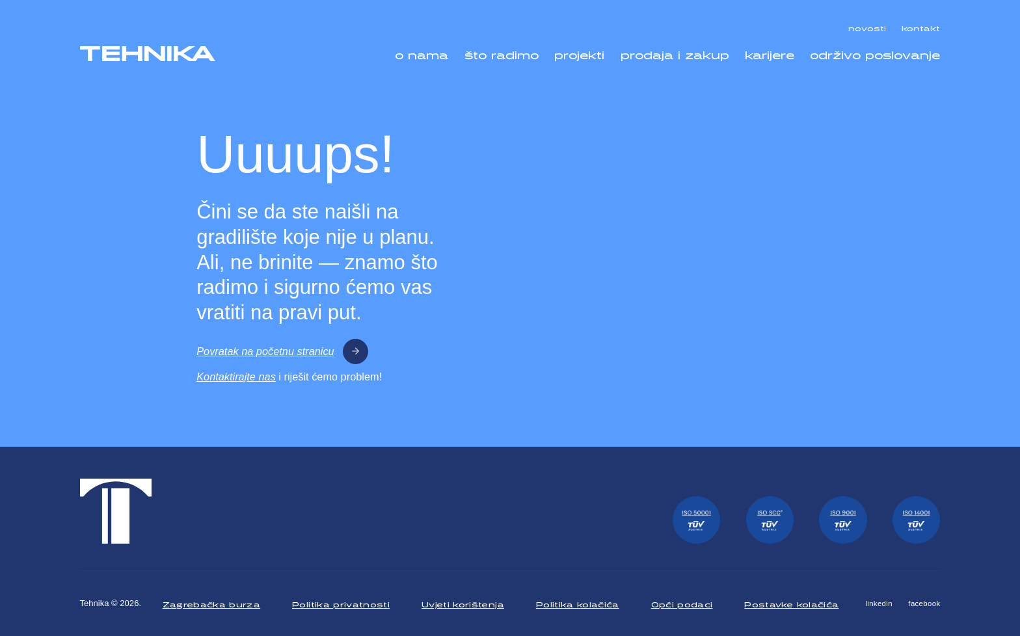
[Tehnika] (147, 53)
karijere (769, 52)
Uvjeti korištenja (463, 602)
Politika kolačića (577, 602)
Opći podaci (682, 602)
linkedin (878, 603)
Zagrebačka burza (212, 602)
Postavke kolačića (791, 602)
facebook (924, 603)
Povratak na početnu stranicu (282, 351)
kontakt (921, 26)
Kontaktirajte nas (236, 376)
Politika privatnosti (341, 602)
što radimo (501, 52)
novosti (867, 26)
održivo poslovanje (875, 52)
